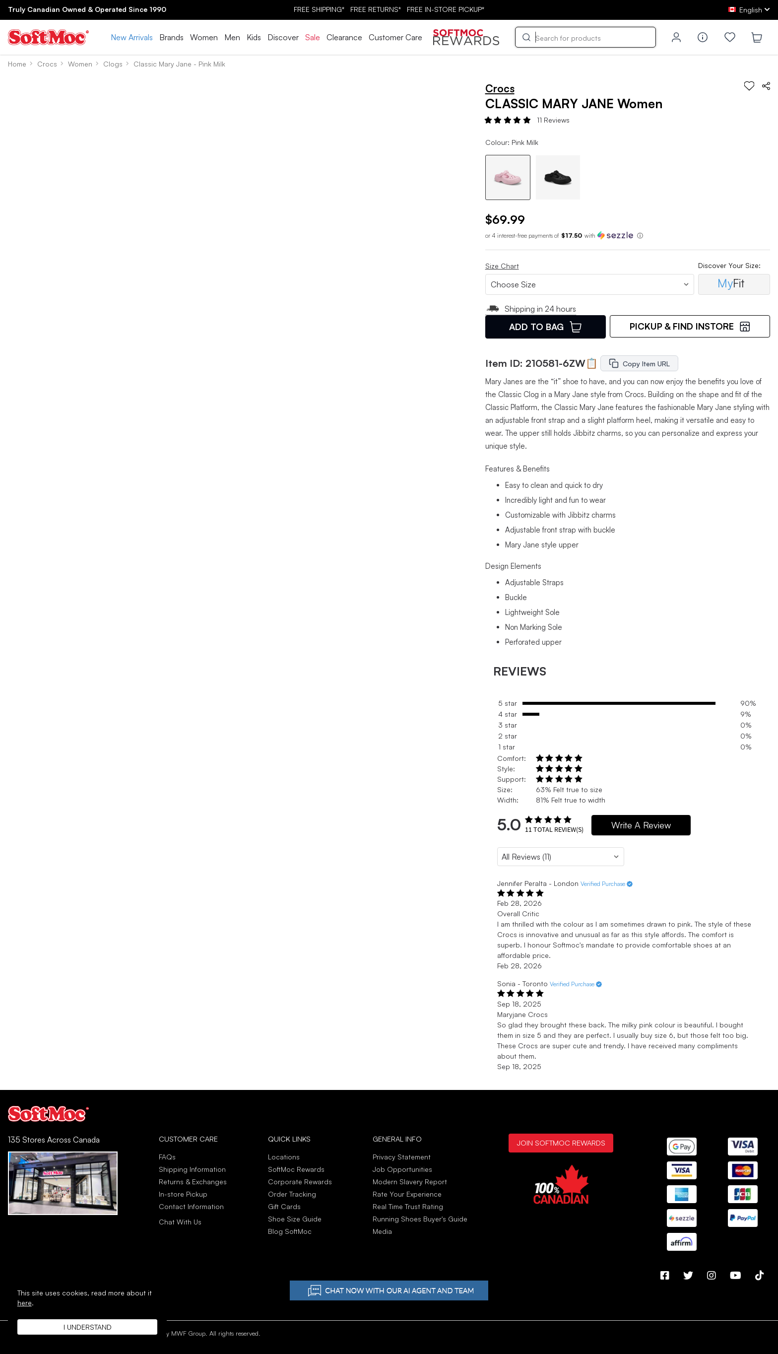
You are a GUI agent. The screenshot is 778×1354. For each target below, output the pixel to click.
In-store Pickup (183, 1194)
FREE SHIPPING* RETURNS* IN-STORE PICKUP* (389, 9)
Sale (312, 37)
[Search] (585, 37)
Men (232, 37)
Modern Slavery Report (410, 1181)
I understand (88, 1327)
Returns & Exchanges (193, 1181)
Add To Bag (545, 327)
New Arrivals (132, 37)
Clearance (344, 37)
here (24, 1302)
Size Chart (502, 266)
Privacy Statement (402, 1156)
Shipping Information (192, 1169)
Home (17, 64)
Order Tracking (292, 1194)
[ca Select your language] (749, 9)
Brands (171, 37)
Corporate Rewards (300, 1181)
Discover (283, 37)
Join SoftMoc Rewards (561, 1142)
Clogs (113, 64)
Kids (254, 37)
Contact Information (191, 1206)
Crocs (47, 64)
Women (204, 37)
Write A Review (641, 824)
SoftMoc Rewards (296, 1169)
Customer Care (395, 37)
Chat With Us (180, 1222)
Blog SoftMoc (290, 1231)
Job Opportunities (402, 1169)
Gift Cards (284, 1206)
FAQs (167, 1156)
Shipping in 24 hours (531, 309)
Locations (284, 1156)
